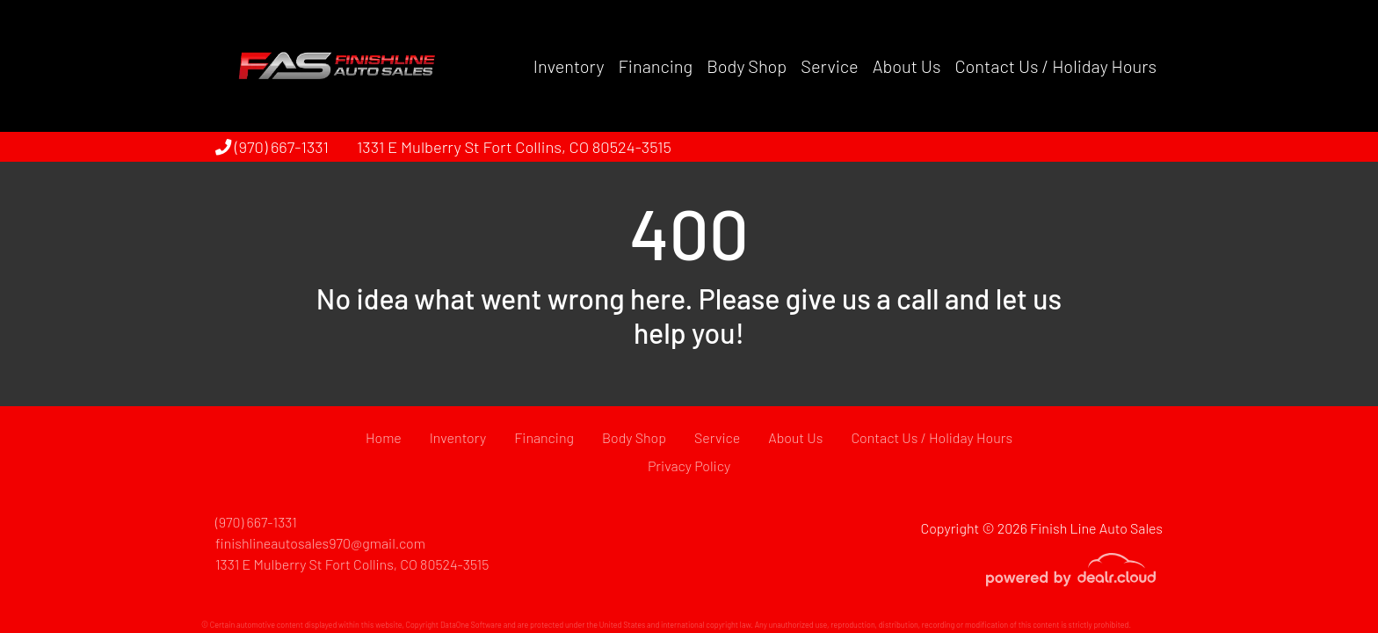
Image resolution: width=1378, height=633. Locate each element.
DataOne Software (471, 624)
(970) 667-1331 (272, 146)
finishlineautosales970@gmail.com (320, 543)
